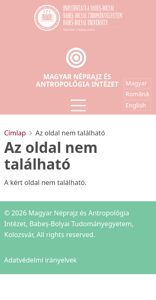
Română (137, 94)
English (136, 105)
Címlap (15, 133)
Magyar (136, 83)
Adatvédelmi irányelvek (40, 260)
